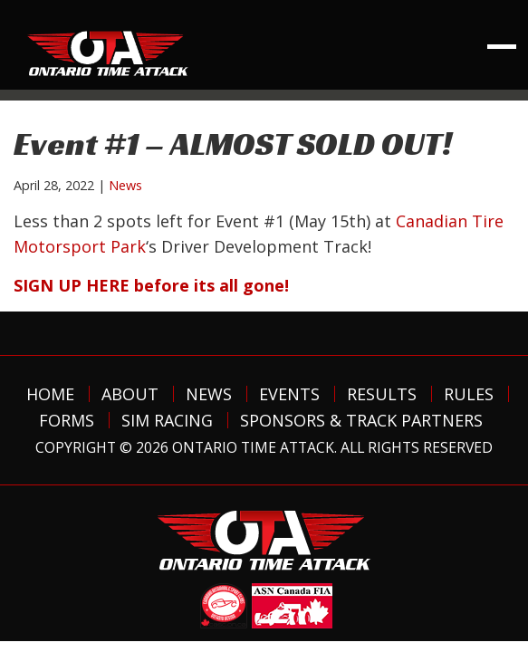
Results (382, 394)
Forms (66, 420)
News (125, 185)
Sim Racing (167, 420)
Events (289, 394)
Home (50, 394)
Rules (469, 394)
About (129, 394)
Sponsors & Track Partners (361, 420)
